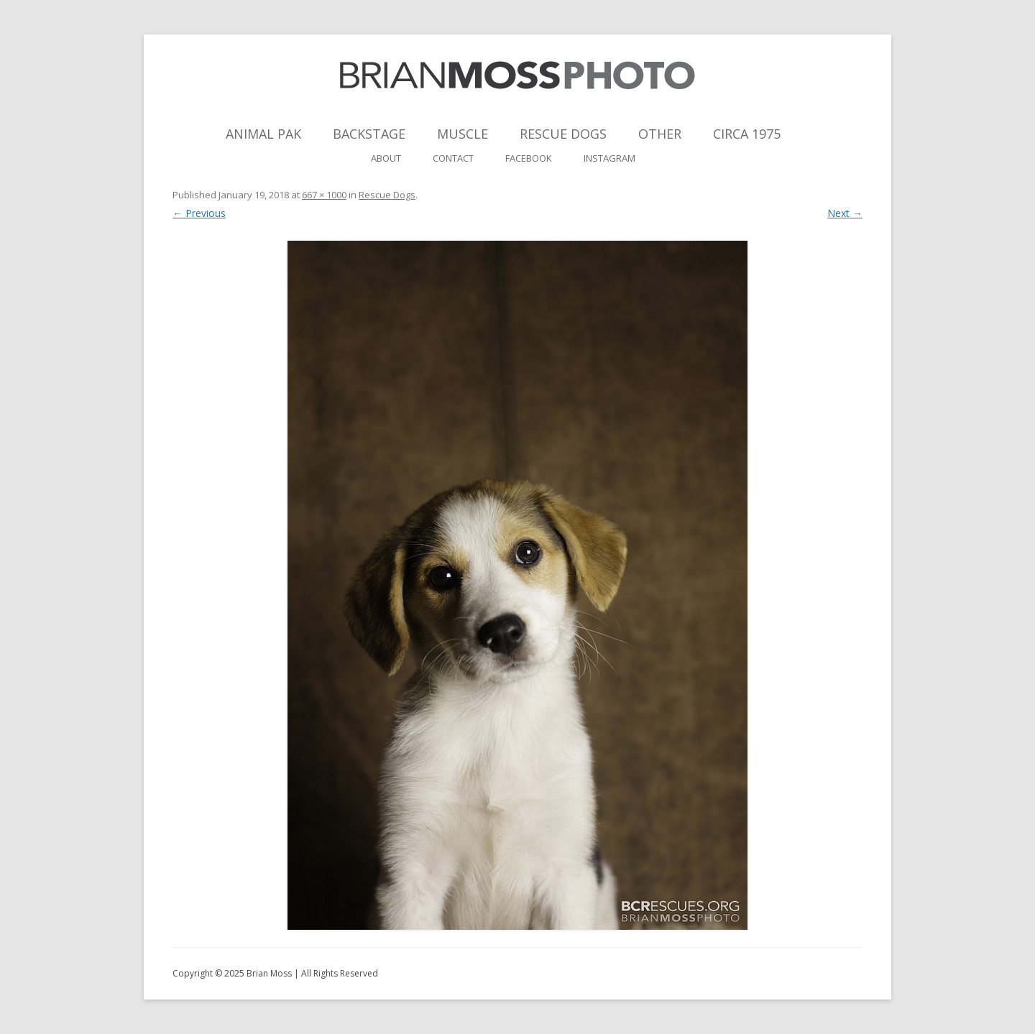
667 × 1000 (324, 194)
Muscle (462, 133)
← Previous (199, 213)
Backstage (369, 133)
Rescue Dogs (563, 133)
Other (659, 133)
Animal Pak (263, 133)
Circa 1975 (747, 133)
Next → (844, 213)
